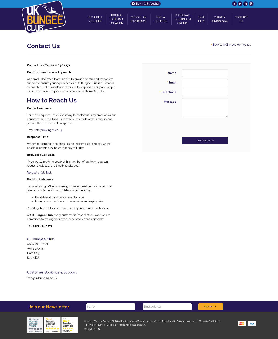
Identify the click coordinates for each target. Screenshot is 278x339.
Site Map (111, 324)
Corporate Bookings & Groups (183, 19)
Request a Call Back (39, 172)
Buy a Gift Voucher (145, 3)
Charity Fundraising (219, 19)
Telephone (168, 92)
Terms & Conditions (209, 321)
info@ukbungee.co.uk (48, 130)
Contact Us (241, 19)
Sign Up (210, 306)
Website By (92, 329)
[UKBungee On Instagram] (245, 3)
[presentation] (211, 127)
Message (170, 101)
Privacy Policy (95, 324)
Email (172, 82)
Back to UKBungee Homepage (231, 44)
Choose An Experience (138, 19)
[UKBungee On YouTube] (251, 3)
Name (172, 73)
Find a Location (161, 19)
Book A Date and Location (116, 19)
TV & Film (201, 19)
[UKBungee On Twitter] (240, 3)
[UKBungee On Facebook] (234, 3)
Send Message (205, 140)
